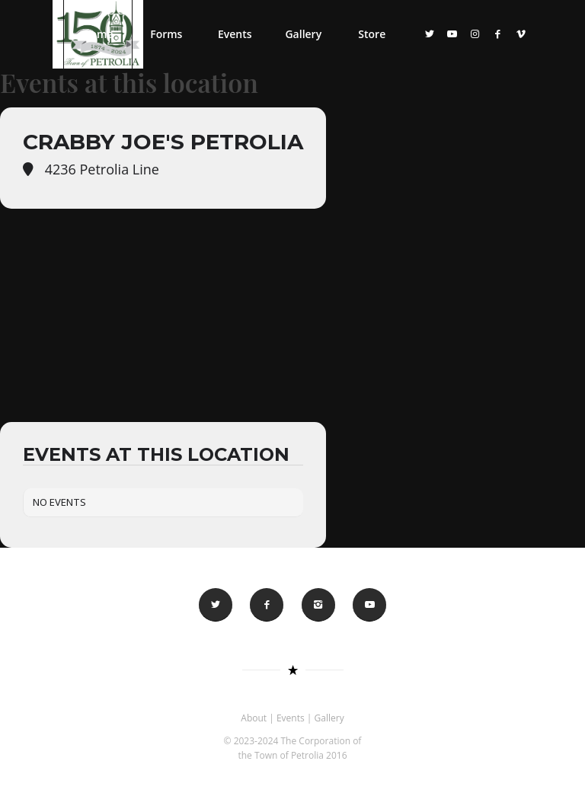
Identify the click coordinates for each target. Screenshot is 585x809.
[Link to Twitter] (429, 33)
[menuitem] (97, 34)
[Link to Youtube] (452, 33)
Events (291, 717)
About (254, 717)
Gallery (329, 717)
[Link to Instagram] (475, 33)
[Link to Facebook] (498, 33)
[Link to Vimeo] (521, 33)
